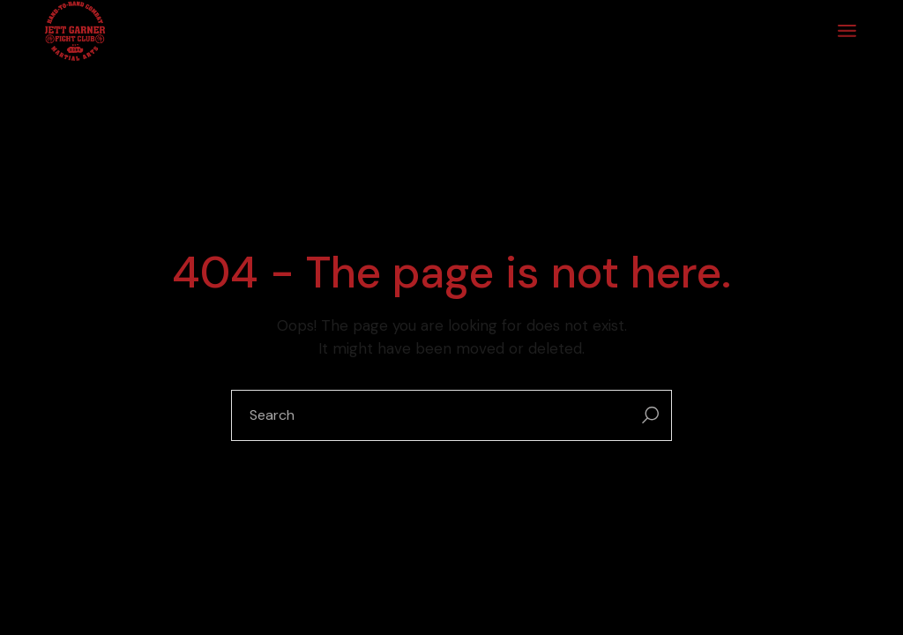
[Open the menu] (847, 31)
